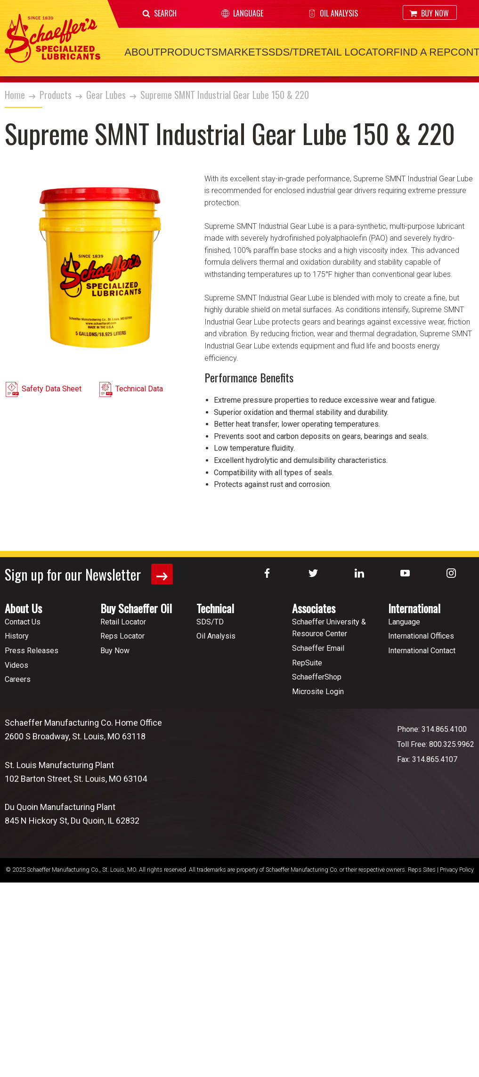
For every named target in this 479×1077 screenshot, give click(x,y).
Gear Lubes (106, 95)
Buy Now (429, 13)
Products (189, 52)
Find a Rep (422, 52)
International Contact (421, 650)
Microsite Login (318, 691)
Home (15, 95)
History (17, 636)
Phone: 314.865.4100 (432, 729)
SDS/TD (287, 52)
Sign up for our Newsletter (89, 574)
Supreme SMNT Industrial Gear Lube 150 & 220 (224, 95)
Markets (243, 52)
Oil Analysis (333, 13)
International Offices (421, 636)
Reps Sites (422, 869)
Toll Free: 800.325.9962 (435, 744)
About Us (23, 607)
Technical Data (139, 388)
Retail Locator (350, 52)
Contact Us (23, 621)
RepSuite (307, 662)
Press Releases (31, 650)
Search (159, 13)
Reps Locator (122, 636)
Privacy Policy (457, 869)
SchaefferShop (316, 676)
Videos (16, 665)
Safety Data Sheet (51, 388)
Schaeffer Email (318, 648)
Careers (18, 679)
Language (242, 13)
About (142, 52)
